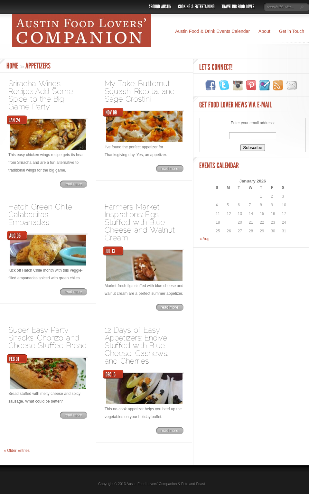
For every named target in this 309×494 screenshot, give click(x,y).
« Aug (205, 239)
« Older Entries (17, 450)
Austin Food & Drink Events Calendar (212, 31)
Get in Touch (291, 31)
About (264, 31)
